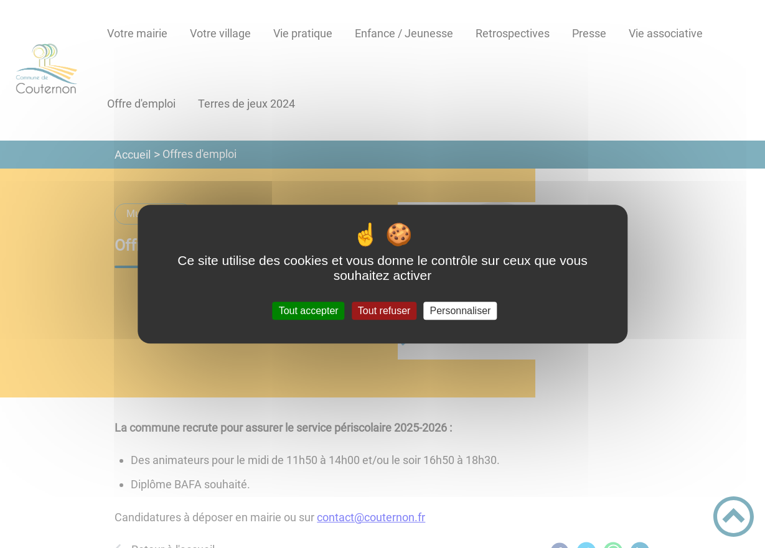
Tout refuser (384, 310)
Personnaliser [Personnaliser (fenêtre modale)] (460, 310)
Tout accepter (309, 310)
